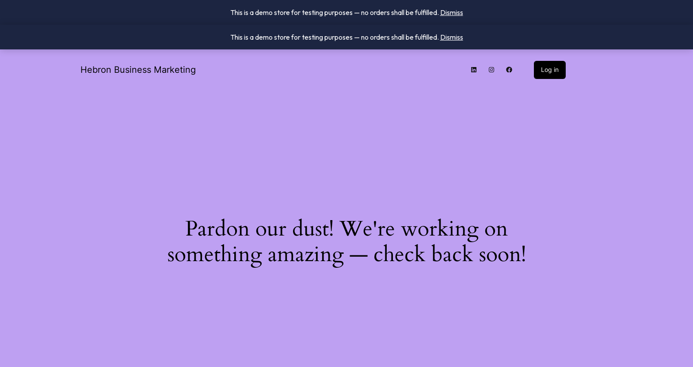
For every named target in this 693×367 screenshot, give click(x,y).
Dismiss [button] (451, 12)
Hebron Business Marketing (138, 69)
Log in (550, 69)
